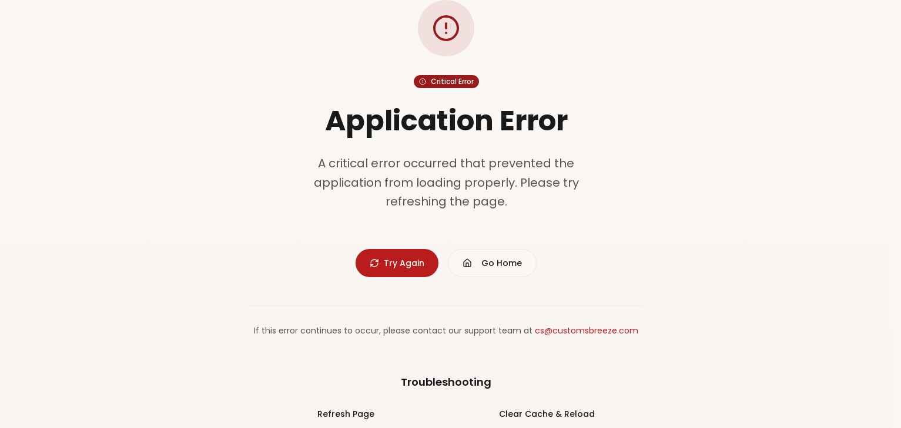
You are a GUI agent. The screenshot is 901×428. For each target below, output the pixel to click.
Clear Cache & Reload (547, 414)
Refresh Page (345, 414)
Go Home (492, 263)
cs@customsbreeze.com (586, 330)
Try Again (397, 263)
